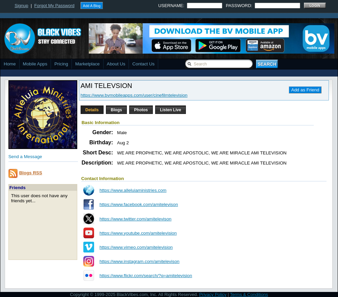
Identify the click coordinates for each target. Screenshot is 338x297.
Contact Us (143, 63)
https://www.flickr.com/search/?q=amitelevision (146, 275)
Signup (21, 5)
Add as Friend (305, 89)
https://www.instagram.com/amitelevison (139, 261)
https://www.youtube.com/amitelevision (138, 233)
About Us (116, 63)
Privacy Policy (212, 294)
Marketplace (87, 63)
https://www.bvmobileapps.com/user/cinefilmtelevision (134, 95)
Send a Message (25, 156)
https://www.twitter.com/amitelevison (135, 218)
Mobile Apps (35, 63)
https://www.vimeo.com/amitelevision (136, 247)
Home (10, 63)
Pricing (61, 63)
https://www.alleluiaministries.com (133, 190)
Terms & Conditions (249, 294)
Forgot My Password (54, 5)
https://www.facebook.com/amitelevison (139, 204)
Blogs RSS (30, 172)
